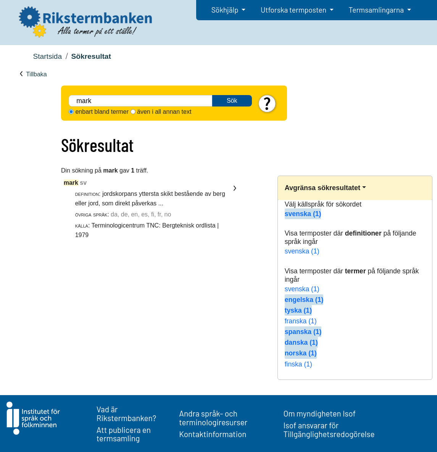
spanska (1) (303, 332)
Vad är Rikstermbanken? (126, 413)
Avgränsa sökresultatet (322, 188)
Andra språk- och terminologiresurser (213, 417)
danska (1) (301, 342)
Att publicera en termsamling (124, 434)
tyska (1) (298, 310)
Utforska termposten (294, 9)
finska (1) (298, 364)
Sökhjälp (225, 9)
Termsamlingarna (377, 9)
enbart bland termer (102, 111)
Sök (232, 100)
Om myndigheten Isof (319, 413)
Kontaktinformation (212, 434)
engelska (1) (304, 299)
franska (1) (301, 321)
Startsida (47, 56)
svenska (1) (303, 214)
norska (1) (301, 353)
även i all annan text (164, 111)
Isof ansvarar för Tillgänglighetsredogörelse (328, 429)
